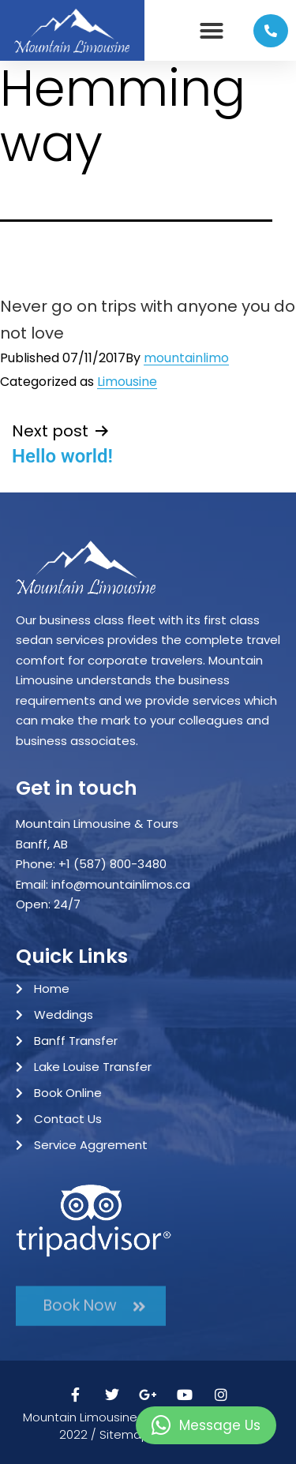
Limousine (127, 382)
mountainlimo (186, 358)
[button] (211, 31)
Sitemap (124, 1434)
